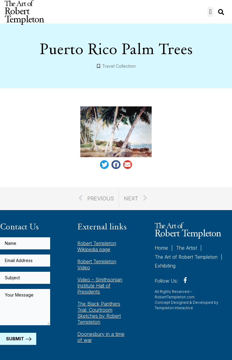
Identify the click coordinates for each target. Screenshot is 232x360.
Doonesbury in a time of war (100, 337)
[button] (210, 12)
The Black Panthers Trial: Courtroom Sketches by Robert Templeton (99, 313)
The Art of (188, 229)
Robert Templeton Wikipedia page (96, 246)
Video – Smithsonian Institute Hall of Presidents (99, 286)
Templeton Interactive (174, 308)
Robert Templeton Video (96, 264)
